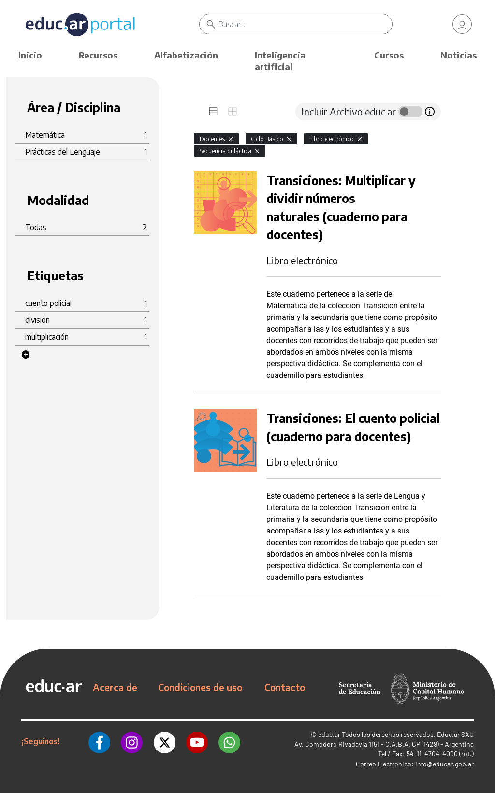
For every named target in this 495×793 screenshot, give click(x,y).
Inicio (30, 54)
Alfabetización (186, 54)
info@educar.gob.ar (444, 764)
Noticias (458, 54)
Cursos (389, 54)
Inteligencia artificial (280, 60)
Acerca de (115, 687)
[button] (25, 355)
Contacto (284, 687)
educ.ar (329, 734)
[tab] (213, 112)
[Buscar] (305, 24)
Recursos (98, 54)
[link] (462, 24)
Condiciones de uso (200, 687)
